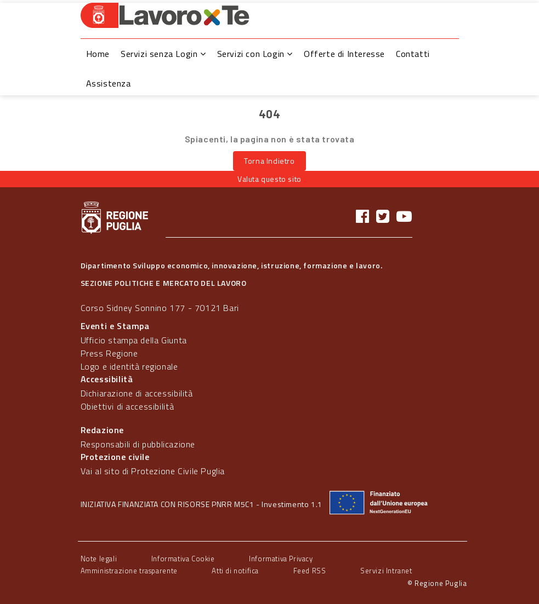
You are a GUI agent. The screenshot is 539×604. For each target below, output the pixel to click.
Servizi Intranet (386, 570)
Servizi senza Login (163, 53)
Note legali (99, 558)
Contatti (413, 53)
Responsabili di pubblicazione (138, 444)
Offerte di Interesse (344, 53)
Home (98, 53)
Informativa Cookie (183, 558)
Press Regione (109, 353)
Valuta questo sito (269, 179)
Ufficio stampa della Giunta (134, 340)
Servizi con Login (255, 53)
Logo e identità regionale (129, 366)
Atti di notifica (235, 570)
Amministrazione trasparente (129, 570)
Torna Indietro (269, 160)
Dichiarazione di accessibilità (137, 393)
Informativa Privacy (281, 558)
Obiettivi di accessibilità (127, 406)
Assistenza (108, 83)
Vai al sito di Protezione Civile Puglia (153, 471)
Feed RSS (309, 570)
